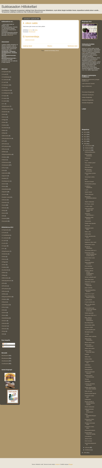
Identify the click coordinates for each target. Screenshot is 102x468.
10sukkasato (5, 361)
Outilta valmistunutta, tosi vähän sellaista (90, 388)
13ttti (3, 215)
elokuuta (87, 447)
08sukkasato (5, 355)
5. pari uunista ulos (90, 302)
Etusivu (50, 46)
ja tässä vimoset (89, 268)
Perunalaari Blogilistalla (88, 92)
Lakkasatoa (88, 399)
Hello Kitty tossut (89, 279)
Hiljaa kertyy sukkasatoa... (89, 339)
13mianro (4, 194)
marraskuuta (88, 145)
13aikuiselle (5, 173)
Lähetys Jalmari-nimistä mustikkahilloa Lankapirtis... (89, 273)
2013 (85, 134)
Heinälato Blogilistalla (87, 102)
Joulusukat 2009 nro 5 (90, 250)
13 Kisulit (4, 74)
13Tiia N (4, 167)
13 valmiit (4, 101)
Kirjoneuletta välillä (90, 325)
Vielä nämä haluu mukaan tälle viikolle (89, 210)
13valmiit (4, 218)
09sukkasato (32, 31)
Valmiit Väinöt (88, 192)
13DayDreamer (5, 106)
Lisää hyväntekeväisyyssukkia (90, 416)
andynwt (57, 464)
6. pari (86, 160)
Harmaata (87, 225)
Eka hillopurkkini (89, 322)
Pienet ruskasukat (89, 406)
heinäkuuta (88, 449)
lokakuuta (87, 148)
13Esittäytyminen (6, 109)
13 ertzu (4, 87)
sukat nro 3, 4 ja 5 (89, 293)
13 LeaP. (4, 82)
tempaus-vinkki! (89, 327)
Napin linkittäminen (87, 86)
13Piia (3, 141)
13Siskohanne (5, 162)
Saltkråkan (87, 365)
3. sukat (87, 334)
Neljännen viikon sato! (90, 242)
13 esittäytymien (6, 90)
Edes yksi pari (88, 391)
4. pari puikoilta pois (90, 329)
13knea (3, 186)
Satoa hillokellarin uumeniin (89, 263)
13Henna (4, 117)
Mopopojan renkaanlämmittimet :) (90, 198)
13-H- (3, 103)
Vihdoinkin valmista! (90, 281)
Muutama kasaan (89, 181)
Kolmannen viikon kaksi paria (89, 420)
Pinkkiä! (87, 354)
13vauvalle (4, 221)
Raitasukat (87, 158)
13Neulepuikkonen (6, 138)
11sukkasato (5, 363)
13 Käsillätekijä (5, 77)
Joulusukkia (88, 221)
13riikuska (4, 199)
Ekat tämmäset (89, 167)
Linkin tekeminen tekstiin (88, 83)
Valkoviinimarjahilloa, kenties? (90, 290)
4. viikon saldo (88, 206)
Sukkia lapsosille (89, 313)
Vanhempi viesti (72, 46)
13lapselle (4, 191)
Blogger (71, 464)
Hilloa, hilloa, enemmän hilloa (89, 351)
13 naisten (4, 98)
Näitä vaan (87, 356)
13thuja (3, 210)
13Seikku (4, 157)
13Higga (4, 119)
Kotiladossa (10, 35)
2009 (85, 143)
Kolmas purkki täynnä (90, 393)
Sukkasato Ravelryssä (88, 94)
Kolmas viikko (88, 359)
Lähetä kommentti (29, 40)
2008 (85, 452)
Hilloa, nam (88, 231)
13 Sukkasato (5, 85)
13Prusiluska (5, 146)
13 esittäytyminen (6, 93)
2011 (85, 139)
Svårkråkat (87, 381)
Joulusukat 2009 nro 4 (90, 315)
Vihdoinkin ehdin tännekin (89, 218)
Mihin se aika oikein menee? (90, 305)
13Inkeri (4, 122)
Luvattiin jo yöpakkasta (88, 186)
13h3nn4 (4, 183)
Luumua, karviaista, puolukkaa (90, 384)
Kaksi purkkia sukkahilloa (88, 155)
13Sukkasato (5, 165)
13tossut (4, 213)
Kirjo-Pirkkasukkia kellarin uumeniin (90, 296)
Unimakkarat (88, 436)
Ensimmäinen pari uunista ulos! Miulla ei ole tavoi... (90, 309)
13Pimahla (4, 143)
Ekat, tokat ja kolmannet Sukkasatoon (89, 319)
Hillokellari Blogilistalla (87, 100)
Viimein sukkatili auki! (90, 277)
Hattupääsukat (88, 369)
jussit (86, 179)
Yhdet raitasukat (89, 194)
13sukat (4, 205)
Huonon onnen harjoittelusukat (89, 376)
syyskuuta (88, 150)
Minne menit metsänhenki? (89, 345)
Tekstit (5, 344)
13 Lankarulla (5, 79)
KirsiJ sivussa (88, 441)
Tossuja (87, 379)
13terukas (4, 207)
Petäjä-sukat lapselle (90, 223)
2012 (85, 136)
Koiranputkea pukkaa (90, 183)
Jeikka (94, 60)
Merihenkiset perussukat (88, 170)
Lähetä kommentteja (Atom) (51, 50)
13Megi (3, 133)
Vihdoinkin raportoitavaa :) (89, 214)
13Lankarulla (5, 127)
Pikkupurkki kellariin (90, 430)
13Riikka (4, 151)
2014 (85, 132)
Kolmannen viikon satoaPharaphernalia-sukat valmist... (90, 254)
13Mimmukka (5, 135)
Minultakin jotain (89, 332)
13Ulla (3, 170)
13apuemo (4, 175)
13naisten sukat (6, 197)
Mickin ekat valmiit (89, 342)
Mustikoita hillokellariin (88, 247)
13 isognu (4, 95)
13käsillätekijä (5, 189)
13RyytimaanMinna (7, 154)
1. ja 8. (86, 190)
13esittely (4, 178)
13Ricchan (4, 149)
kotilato (84, 52)
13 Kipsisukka (5, 71)
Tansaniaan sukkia (89, 177)
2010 (85, 141)
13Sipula (4, 159)
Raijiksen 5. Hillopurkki (88, 284)
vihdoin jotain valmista (90, 336)
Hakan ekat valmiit (89, 348)
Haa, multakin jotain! (90, 162)
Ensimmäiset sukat (90, 258)
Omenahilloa (88, 367)
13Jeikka (4, 125)
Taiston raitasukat (89, 201)
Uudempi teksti (27, 46)
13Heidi (4, 114)
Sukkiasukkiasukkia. (90, 152)
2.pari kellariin (88, 299)
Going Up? (87, 240)
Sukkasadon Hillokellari (19, 7)
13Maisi (4, 130)
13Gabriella (5, 111)
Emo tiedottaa (88, 266)
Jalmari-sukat (88, 438)
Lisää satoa (88, 234)
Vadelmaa (87, 260)
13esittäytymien (6, 181)
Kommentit (6, 346)
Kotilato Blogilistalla (87, 97)
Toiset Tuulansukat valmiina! (90, 372)
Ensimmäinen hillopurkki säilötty (90, 433)
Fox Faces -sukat (89, 204)
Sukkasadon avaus (90, 244)
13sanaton (4, 202)
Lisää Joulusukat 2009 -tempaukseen (89, 410)
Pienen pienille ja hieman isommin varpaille (90, 403)
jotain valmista (88, 287)
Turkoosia (87, 165)
